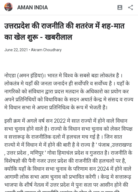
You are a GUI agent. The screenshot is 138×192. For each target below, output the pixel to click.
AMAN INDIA (32, 7)
